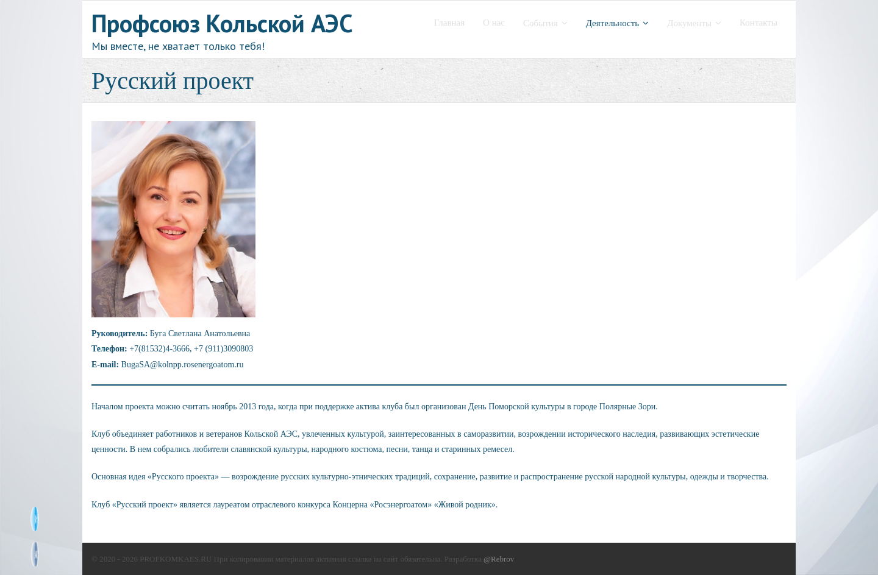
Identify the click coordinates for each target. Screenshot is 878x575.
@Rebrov (499, 558)
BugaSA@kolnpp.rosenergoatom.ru (182, 364)
